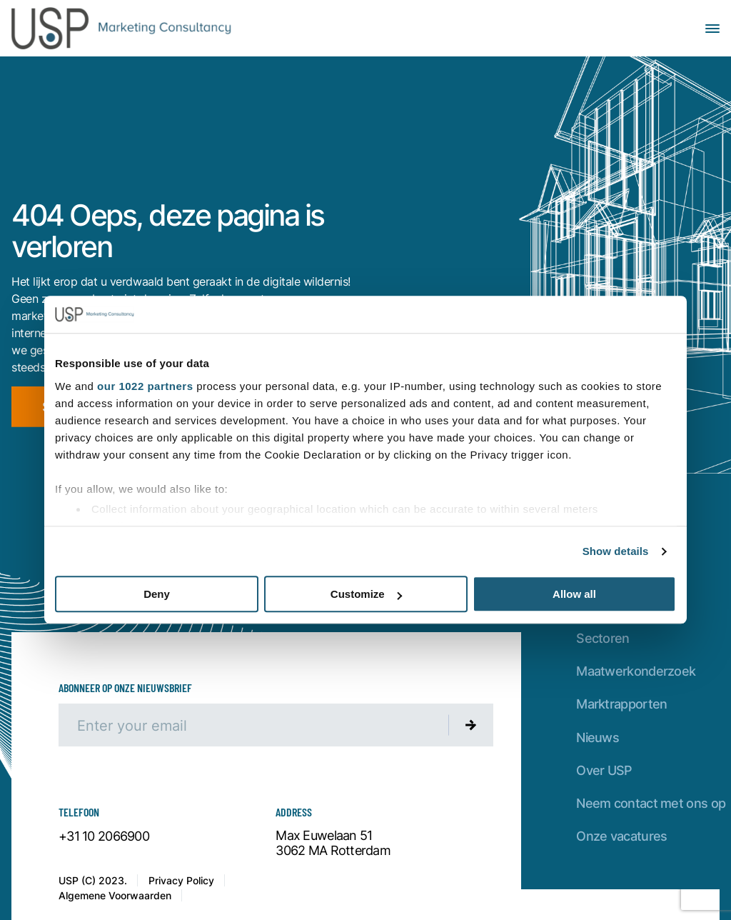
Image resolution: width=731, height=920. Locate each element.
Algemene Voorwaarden (115, 895)
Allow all (574, 595)
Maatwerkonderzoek (635, 671)
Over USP (604, 770)
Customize (366, 595)
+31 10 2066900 (104, 836)
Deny (156, 595)
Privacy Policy (181, 880)
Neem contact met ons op (650, 803)
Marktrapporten (621, 704)
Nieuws (597, 737)
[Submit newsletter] (471, 725)
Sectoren (602, 638)
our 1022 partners (145, 386)
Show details (616, 551)
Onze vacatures (621, 836)
